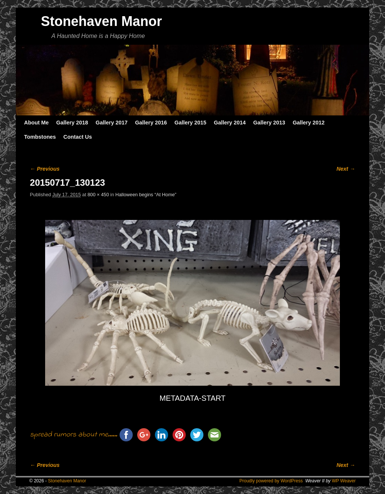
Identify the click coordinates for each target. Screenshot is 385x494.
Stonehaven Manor (101, 21)
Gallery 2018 (72, 123)
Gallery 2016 (151, 123)
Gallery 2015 (190, 123)
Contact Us (77, 137)
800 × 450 (98, 194)
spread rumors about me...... (73, 434)
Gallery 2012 (308, 123)
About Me (36, 123)
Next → (345, 169)
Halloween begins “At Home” (145, 194)
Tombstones (40, 137)
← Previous (45, 169)
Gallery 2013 (269, 123)
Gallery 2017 (111, 123)
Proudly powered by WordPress (271, 480)
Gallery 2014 (230, 123)
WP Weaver (344, 480)
